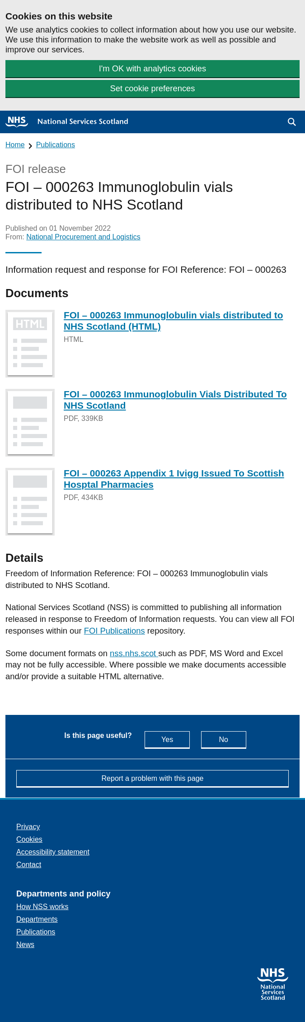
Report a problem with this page (153, 778)
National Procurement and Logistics (83, 237)
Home (15, 145)
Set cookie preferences (152, 88)
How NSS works (42, 906)
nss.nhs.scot (134, 653)
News (25, 944)
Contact (28, 864)
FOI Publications (114, 630)
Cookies (29, 839)
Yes (175, 739)
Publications (55, 145)
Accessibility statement (52, 852)
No (232, 739)
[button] (292, 122)
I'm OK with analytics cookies (152, 68)
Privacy (28, 827)
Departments (37, 919)
